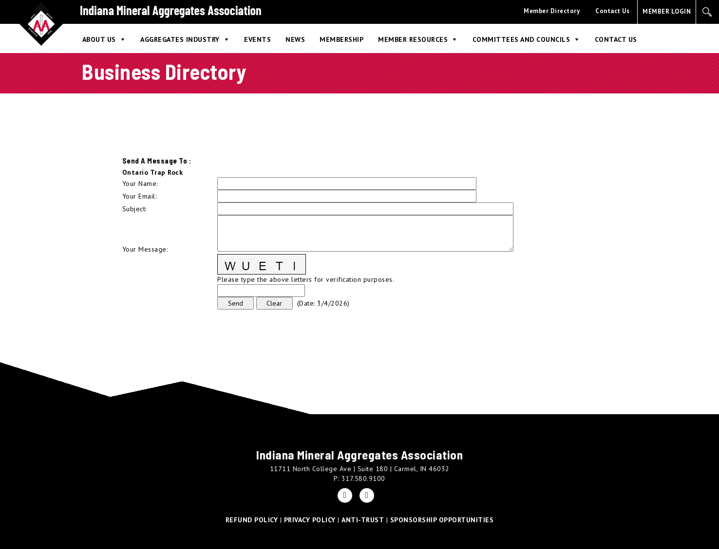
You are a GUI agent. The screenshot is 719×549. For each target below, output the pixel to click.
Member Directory (552, 11)
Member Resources (413, 39)
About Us (99, 39)
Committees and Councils (521, 39)
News (295, 39)
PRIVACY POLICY (310, 519)
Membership (341, 39)
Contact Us (612, 11)
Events (257, 39)
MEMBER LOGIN (667, 11)
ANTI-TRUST (362, 519)
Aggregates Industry (180, 39)
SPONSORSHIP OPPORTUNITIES (442, 519)
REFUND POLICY (252, 519)
